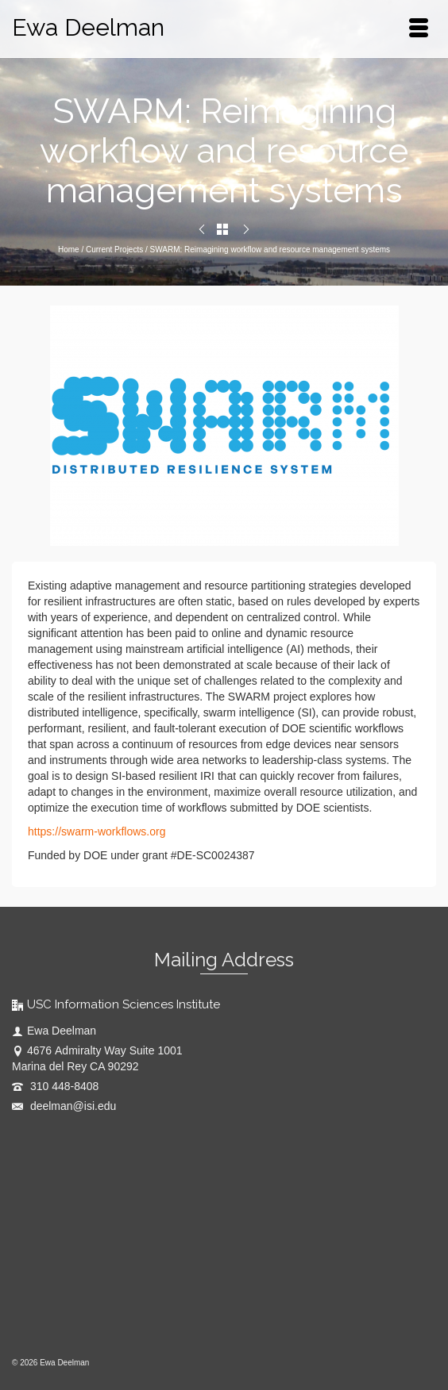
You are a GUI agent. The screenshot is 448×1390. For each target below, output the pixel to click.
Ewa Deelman (88, 27)
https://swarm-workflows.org (96, 831)
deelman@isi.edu (64, 1106)
